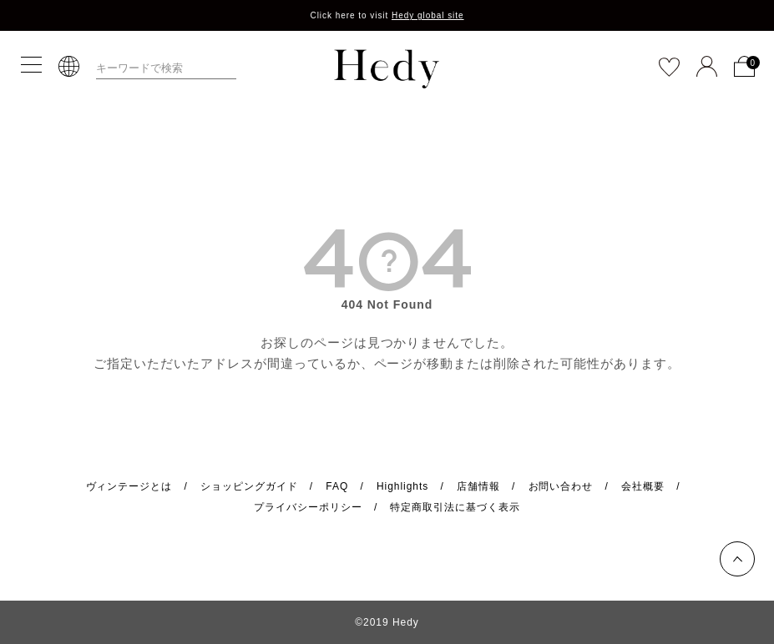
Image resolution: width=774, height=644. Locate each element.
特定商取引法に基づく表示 (455, 507)
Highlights (402, 486)
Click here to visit (386, 15)
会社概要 (643, 486)
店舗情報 (478, 486)
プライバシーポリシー (308, 507)
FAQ (337, 486)
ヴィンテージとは (129, 486)
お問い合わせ (561, 486)
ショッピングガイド (249, 486)
